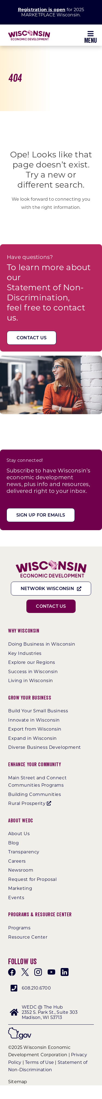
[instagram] (38, 972)
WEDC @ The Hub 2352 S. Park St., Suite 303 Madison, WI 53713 (50, 1012)
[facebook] (12, 972)
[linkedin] (64, 972)
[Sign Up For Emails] (41, 515)
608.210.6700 (36, 988)
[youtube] (51, 972)
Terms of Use (39, 1062)
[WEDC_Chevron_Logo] (29, 32)
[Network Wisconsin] (51, 589)
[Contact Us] (31, 338)
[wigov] (19, 1029)
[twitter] (25, 972)
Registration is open (42, 9)
